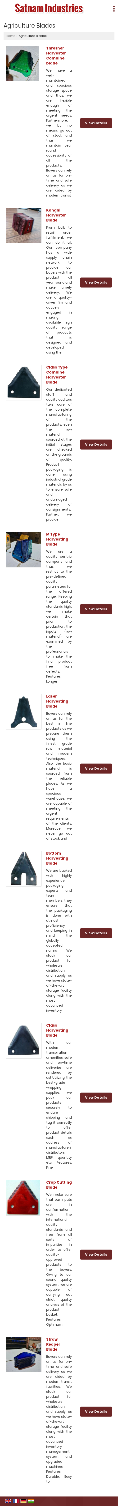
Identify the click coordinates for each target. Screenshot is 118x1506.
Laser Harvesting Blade (57, 701)
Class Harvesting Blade (57, 1030)
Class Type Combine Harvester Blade (57, 375)
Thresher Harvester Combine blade (56, 56)
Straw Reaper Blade (53, 1344)
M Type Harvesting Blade (57, 539)
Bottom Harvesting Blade (57, 858)
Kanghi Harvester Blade (56, 215)
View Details (96, 123)
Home (10, 36)
